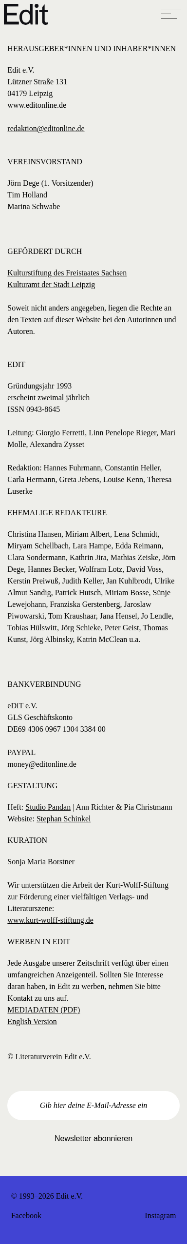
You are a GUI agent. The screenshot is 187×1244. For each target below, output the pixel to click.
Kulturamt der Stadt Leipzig (51, 284)
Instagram (160, 1215)
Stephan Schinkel (64, 819)
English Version (31, 1021)
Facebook (26, 1215)
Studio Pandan (48, 807)
